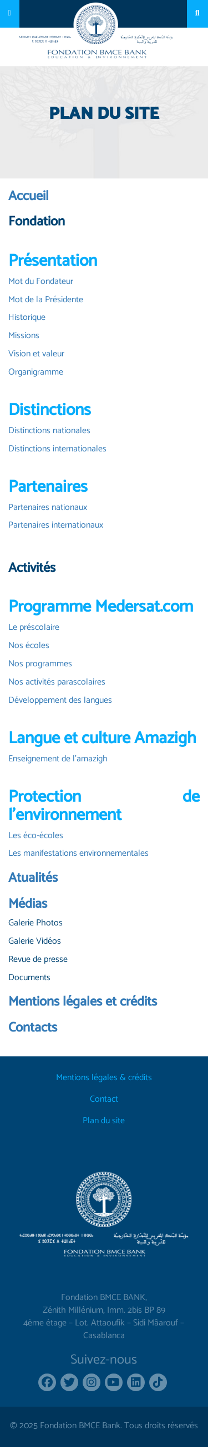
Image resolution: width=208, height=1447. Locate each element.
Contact (104, 1099)
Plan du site (104, 1121)
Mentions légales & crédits (104, 1078)
